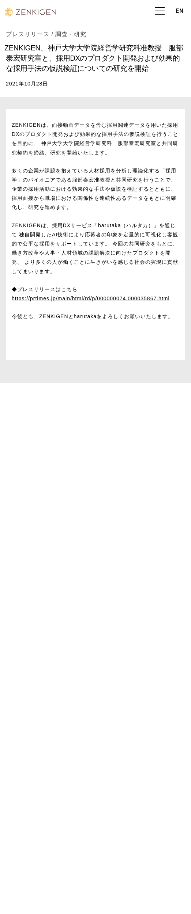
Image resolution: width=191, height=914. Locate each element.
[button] (160, 11)
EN (179, 11)
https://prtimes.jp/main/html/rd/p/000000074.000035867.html (91, 298)
